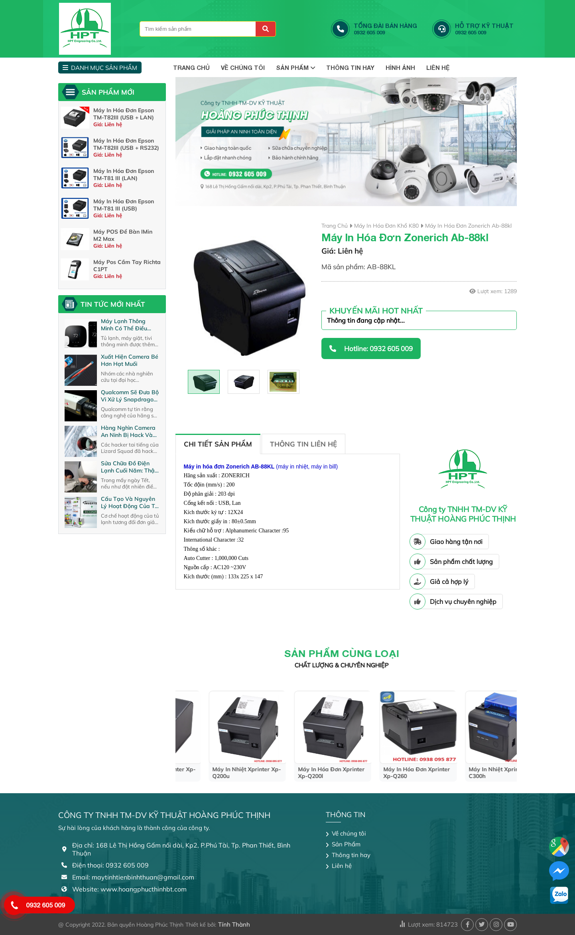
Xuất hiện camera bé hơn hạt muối (129, 360)
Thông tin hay (350, 67)
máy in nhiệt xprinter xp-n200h (219, 773)
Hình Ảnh (400, 67)
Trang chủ (334, 225)
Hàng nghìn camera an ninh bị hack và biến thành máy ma (128, 431)
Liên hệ (438, 67)
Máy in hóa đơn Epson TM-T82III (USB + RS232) (126, 144)
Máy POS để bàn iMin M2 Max (122, 235)
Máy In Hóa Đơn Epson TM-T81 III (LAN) (123, 174)
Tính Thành (234, 924)
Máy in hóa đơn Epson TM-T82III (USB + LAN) (123, 114)
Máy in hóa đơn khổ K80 (386, 225)
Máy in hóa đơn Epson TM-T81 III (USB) (123, 205)
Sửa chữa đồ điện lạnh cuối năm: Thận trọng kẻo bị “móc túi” (129, 467)
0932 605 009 (45, 905)
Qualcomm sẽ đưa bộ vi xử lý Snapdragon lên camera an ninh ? (130, 396)
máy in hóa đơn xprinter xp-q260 (474, 773)
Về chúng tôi (243, 67)
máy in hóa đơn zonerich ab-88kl (468, 225)
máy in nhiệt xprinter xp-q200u (304, 773)
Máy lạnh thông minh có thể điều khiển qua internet (125, 325)
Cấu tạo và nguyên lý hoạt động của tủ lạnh (129, 502)
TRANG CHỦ (191, 67)
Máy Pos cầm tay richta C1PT (127, 265)
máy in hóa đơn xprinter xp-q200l (389, 773)
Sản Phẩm (295, 67)
